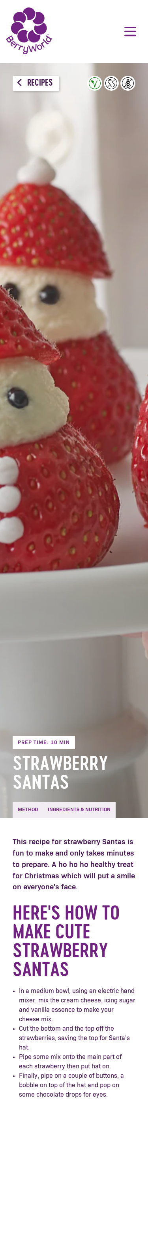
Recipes (34, 83)
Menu (130, 31)
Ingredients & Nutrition (79, 809)
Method (28, 809)
